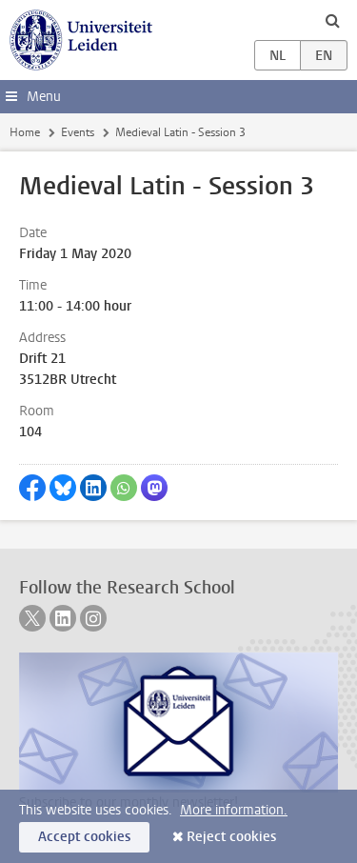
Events (77, 132)
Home (25, 132)
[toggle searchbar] (332, 20)
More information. (234, 810)
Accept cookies (84, 837)
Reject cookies (231, 837)
